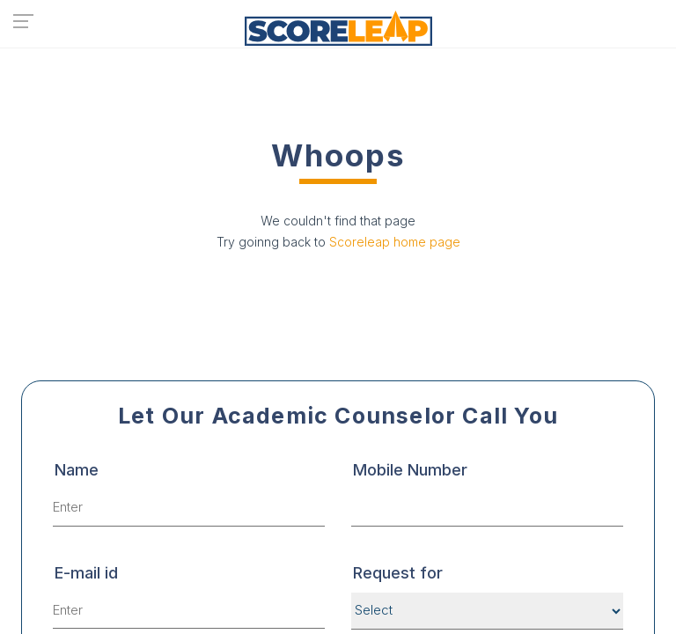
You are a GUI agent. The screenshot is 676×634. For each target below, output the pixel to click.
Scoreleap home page (394, 241)
